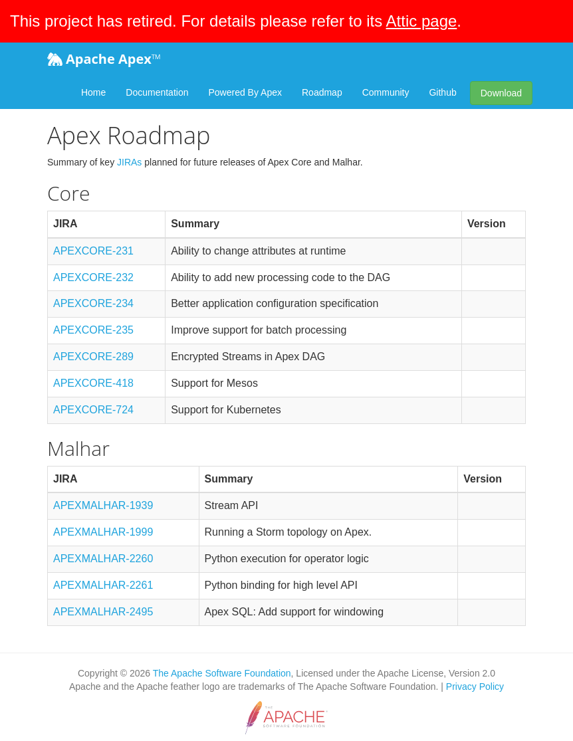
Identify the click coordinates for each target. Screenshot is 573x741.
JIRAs (129, 162)
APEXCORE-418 (93, 383)
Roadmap (322, 92)
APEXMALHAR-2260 (103, 558)
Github (442, 92)
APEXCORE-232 (93, 277)
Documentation (157, 92)
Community (385, 92)
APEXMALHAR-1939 (103, 505)
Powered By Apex (245, 92)
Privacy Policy (475, 686)
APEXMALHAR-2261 (103, 585)
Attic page (421, 21)
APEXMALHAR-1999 (103, 532)
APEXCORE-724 (93, 409)
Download (501, 93)
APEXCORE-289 (93, 356)
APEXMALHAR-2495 (103, 611)
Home (93, 92)
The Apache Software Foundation (222, 673)
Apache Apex (104, 59)
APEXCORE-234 (93, 303)
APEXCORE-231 (93, 251)
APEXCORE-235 (93, 330)
